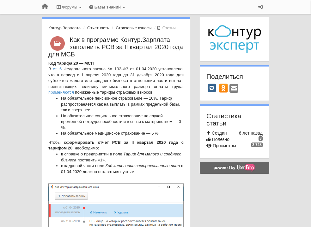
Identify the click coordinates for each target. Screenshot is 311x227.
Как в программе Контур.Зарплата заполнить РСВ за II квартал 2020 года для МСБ (115, 47)
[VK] (212, 88)
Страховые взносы (133, 28)
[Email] (233, 88)
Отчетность (98, 28)
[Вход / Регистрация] (260, 7)
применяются (61, 92)
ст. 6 (57, 69)
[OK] (223, 88)
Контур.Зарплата (64, 28)
